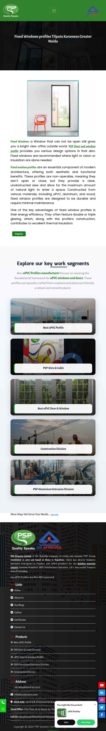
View (66, 722)
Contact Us (18, 625)
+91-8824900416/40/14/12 (27, 685)
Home (16, 588)
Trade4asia (52, 729)
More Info (54, 513)
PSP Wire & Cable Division (25, 648)
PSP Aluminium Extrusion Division (30, 663)
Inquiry (19, 233)
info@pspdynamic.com (24, 693)
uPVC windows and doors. (67, 278)
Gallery (16, 610)
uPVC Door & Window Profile (27, 655)
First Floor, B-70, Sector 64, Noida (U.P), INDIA (41, 707)
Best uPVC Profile (21, 641)
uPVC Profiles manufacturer (41, 273)
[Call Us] (3, 703)
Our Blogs (17, 603)
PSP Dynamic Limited (21, 554)
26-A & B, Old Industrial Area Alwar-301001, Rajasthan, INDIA (49, 700)
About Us (17, 596)
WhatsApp (85, 722)
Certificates (18, 618)
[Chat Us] (3, 709)
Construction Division (23, 670)
